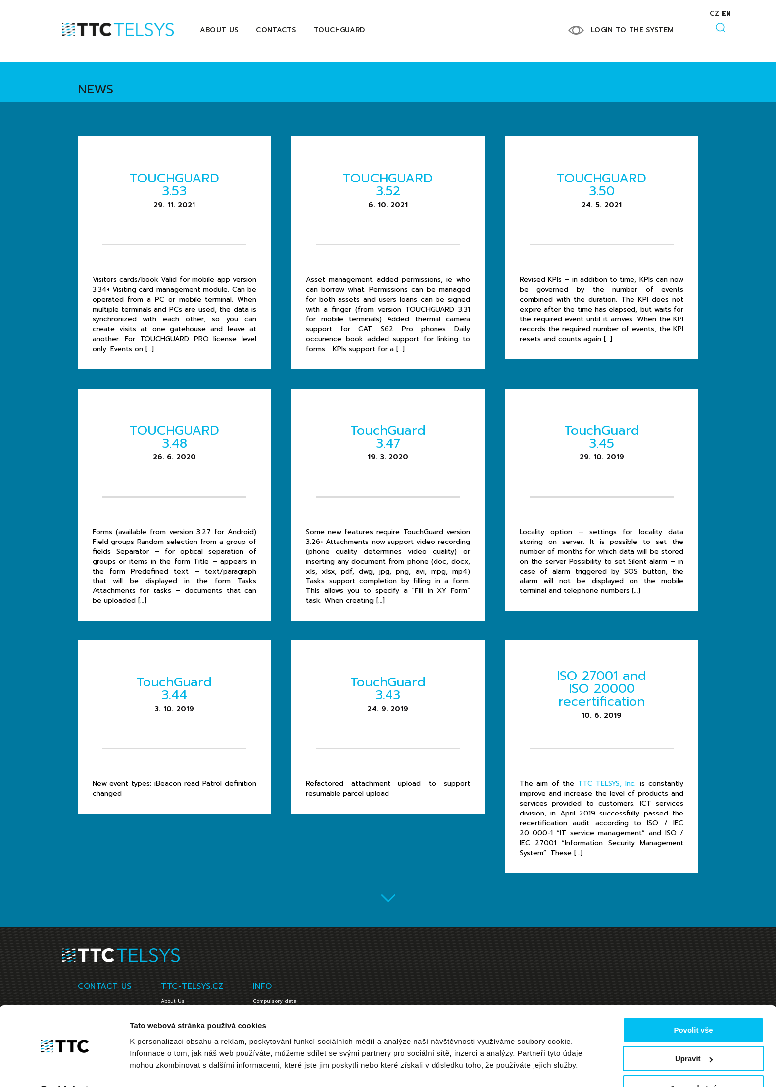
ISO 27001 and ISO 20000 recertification (601, 688)
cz (714, 13)
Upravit (694, 1034)
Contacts (276, 30)
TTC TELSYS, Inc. (607, 783)
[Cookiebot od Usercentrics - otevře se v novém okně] (64, 1067)
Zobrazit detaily (157, 1067)
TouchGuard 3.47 (388, 437)
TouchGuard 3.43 (388, 689)
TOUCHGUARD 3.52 (388, 185)
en (726, 13)
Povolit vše (693, 1004)
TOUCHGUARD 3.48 (174, 437)
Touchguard (339, 30)
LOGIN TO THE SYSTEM (632, 30)
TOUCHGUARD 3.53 (174, 185)
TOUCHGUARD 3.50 (601, 185)
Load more (388, 897)
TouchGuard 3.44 (174, 689)
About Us (219, 30)
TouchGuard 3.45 (601, 437)
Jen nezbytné (693, 1062)
